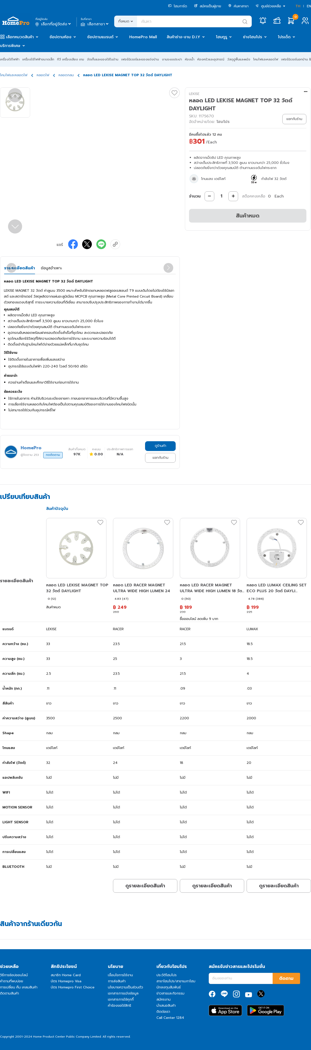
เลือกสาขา (95, 24)
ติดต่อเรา (163, 1011)
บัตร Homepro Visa (66, 981)
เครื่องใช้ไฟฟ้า (9, 59)
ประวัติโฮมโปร (166, 975)
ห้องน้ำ (189, 59)
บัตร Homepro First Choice (73, 987)
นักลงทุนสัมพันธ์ (168, 987)
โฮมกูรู (221, 37)
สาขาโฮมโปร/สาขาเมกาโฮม (175, 981)
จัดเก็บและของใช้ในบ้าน (102, 59)
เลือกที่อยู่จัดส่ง (53, 24)
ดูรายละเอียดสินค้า (145, 885)
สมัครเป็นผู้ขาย (207, 6)
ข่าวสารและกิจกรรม (170, 993)
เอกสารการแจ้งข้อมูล (123, 993)
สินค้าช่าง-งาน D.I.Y (183, 37)
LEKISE (194, 93)
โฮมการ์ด (177, 6)
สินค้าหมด (247, 216)
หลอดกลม (66, 75)
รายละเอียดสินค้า (19, 268)
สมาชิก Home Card (66, 975)
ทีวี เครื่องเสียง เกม (70, 59)
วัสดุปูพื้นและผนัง (238, 59)
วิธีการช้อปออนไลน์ (14, 975)
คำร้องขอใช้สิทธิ (119, 1005)
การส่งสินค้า (117, 981)
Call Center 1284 (170, 1017)
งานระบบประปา (172, 59)
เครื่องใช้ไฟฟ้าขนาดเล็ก (38, 59)
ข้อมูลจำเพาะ (51, 268)
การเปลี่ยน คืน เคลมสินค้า (18, 987)
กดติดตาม (53, 455)
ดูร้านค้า (160, 445)
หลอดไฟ (43, 75)
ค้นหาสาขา (238, 6)
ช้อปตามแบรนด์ (100, 37)
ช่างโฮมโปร (252, 37)
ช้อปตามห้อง (60, 37)
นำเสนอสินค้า (166, 1005)
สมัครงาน (163, 999)
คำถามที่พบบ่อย (11, 981)
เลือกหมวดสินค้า (20, 37)
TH (297, 6)
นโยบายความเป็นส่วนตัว (125, 987)
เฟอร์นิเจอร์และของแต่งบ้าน (140, 59)
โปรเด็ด (284, 37)
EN (309, 6)
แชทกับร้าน (160, 457)
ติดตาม (286, 978)
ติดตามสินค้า (9, 993)
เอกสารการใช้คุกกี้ (121, 999)
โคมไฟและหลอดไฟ (265, 59)
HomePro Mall (143, 37)
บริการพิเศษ (10, 46)
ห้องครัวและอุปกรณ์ (210, 59)
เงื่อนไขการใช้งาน (120, 975)
